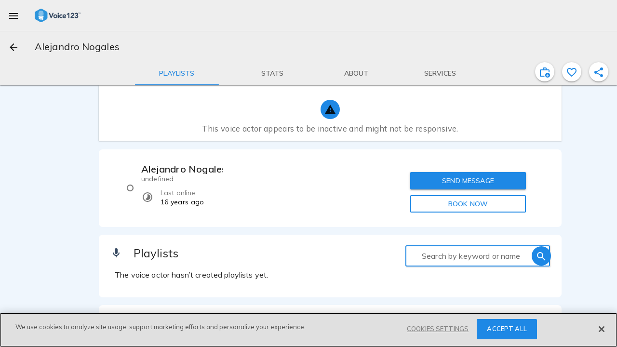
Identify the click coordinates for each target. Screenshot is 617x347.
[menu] (13, 15)
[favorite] (571, 71)
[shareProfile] (598, 71)
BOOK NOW (468, 204)
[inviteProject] (544, 71)
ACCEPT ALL (506, 329)
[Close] (601, 329)
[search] (541, 256)
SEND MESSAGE (468, 180)
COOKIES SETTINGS (438, 329)
